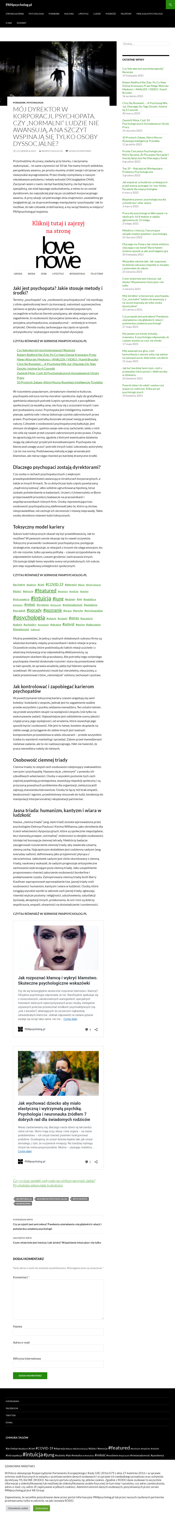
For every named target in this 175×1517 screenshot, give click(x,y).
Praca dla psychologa (150, 13)
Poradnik (54, 13)
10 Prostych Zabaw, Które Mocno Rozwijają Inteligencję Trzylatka (60, 382)
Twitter (11, 1415)
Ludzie (97, 13)
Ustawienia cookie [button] (18, 1508)
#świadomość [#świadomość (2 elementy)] (21, 629)
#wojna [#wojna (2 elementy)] (80, 624)
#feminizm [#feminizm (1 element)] (63, 591)
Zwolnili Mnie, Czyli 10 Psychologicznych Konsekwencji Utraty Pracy (145, 124)
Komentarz (21, 1277)
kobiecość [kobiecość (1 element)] (35, 629)
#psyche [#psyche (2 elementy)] (78, 610)
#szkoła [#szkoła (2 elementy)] (17, 624)
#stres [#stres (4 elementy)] (74, 618)
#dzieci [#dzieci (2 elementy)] (17, 591)
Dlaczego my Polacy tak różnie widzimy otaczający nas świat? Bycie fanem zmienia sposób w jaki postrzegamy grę (145, 247)
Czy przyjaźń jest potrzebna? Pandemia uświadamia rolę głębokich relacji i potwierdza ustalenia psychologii (58, 1223)
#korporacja (24, 1199)
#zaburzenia (23, 1203)
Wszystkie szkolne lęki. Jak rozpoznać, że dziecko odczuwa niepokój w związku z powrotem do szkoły (145, 265)
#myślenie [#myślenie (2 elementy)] (43, 604)
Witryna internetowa (27, 1358)
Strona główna (15, 13)
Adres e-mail (21, 1342)
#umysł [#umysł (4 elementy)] (68, 624)
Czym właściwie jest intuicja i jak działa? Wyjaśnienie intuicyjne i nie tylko (58, 1240)
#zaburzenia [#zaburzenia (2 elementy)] (93, 624)
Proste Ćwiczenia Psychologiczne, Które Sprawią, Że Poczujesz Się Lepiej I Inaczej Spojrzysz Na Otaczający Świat (145, 155)
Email (9, 1422)
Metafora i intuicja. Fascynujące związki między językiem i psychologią (144, 232)
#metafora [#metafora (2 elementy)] (89, 599)
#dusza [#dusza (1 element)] (81, 584)
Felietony (126, 13)
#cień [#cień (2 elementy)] (41, 584)
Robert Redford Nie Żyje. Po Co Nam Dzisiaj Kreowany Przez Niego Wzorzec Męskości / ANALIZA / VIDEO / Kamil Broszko (145, 87)
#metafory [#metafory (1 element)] (18, 605)
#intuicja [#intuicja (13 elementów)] (41, 598)
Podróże (111, 13)
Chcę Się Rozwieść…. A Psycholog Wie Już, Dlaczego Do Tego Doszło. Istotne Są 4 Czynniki (144, 106)
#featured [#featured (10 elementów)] (45, 590)
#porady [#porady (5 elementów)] (34, 610)
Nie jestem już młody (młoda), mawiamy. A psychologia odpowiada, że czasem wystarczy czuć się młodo (145, 337)
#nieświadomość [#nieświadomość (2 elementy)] (73, 604)
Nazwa (17, 1326)
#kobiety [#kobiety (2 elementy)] (70, 599)
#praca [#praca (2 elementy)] (67, 610)
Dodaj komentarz (80, 151)
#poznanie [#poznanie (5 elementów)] (52, 610)
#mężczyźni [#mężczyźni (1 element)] (55, 605)
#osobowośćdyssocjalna (52, 1199)
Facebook (12, 1408)
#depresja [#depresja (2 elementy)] (71, 584)
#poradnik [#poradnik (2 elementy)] (19, 610)
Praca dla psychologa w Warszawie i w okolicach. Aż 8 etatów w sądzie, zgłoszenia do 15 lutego (145, 216)
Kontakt (21, 23)
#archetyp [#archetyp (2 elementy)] (19, 584)
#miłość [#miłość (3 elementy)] (29, 605)
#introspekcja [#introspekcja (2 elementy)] (21, 599)
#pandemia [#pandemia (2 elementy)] (90, 604)
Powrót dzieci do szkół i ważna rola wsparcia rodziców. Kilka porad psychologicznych (143, 389)
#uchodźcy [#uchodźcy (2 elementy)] (30, 624)
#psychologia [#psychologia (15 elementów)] (29, 617)
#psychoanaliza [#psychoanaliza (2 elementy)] (93, 610)
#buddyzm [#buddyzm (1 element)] (31, 584)
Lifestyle (83, 13)
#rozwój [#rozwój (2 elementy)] (62, 618)
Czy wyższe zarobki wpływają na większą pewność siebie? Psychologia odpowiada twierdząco (54, 1183)
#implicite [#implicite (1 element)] (74, 591)
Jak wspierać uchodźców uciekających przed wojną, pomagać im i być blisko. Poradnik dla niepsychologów (145, 186)
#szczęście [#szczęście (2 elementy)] (86, 618)
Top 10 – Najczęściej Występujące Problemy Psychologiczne (142, 170)
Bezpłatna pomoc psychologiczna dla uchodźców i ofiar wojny (144, 201)
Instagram (12, 1401)
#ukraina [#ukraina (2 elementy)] (55, 624)
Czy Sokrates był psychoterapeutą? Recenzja (46, 350)
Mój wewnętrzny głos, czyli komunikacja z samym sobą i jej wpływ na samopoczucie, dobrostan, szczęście (145, 354)
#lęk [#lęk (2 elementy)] (79, 599)
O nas (9, 23)
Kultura (69, 13)
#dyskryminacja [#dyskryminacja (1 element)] (93, 584)
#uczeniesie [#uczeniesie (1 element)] (43, 624)
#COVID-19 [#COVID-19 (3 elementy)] (54, 584)
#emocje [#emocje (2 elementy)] (28, 591)
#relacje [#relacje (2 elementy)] (51, 618)
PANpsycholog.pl (19, 4)
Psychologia (36, 13)
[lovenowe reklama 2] (58, 248)
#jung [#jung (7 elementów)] (58, 598)
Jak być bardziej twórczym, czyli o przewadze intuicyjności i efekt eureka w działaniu (144, 371)
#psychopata (80, 1199)
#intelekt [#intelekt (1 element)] (84, 591)
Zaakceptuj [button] (41, 1508)
